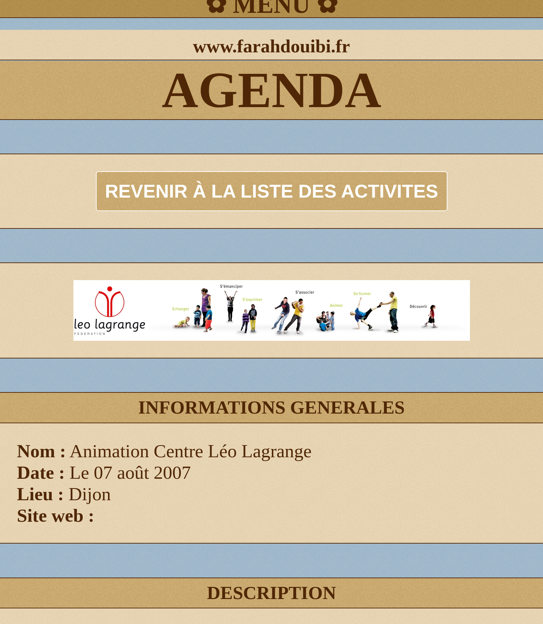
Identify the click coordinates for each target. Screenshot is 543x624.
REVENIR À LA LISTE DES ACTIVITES (271, 191)
